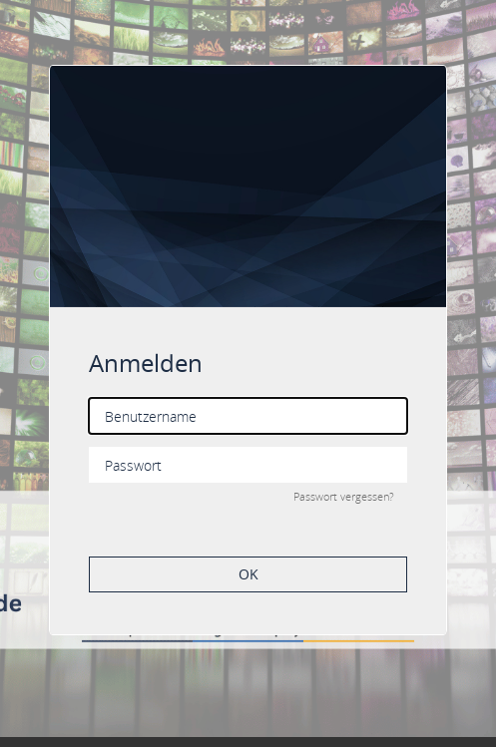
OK (248, 573)
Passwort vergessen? (343, 496)
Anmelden (146, 363)
